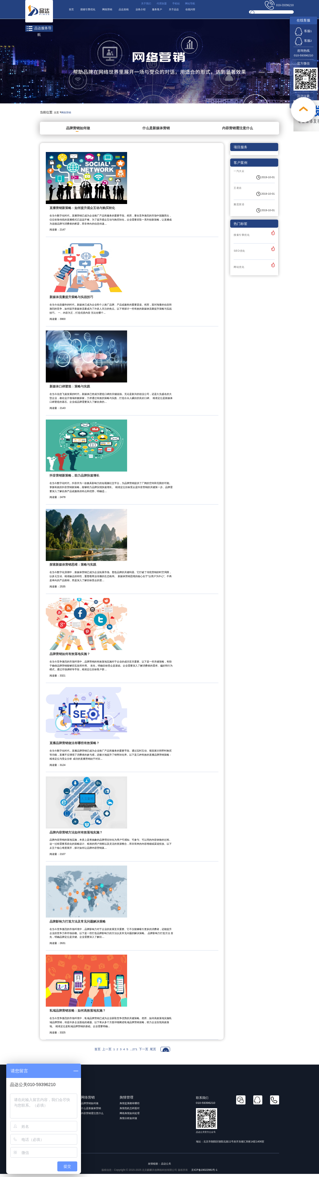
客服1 (303, 31)
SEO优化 (239, 253)
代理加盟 (152, 4)
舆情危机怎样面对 (130, 1111)
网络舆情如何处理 (130, 1116)
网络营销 (121, 12)
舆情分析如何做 (128, 1120)
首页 (72, 12)
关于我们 (133, 4)
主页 (56, 115)
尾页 (153, 1052)
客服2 (303, 40)
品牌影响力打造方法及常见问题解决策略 (78, 924)
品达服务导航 (39, 29)
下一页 (143, 1052)
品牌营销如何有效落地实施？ (70, 656)
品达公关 (166, 1166)
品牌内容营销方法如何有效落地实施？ (76, 835)
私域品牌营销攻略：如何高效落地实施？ (78, 1013)
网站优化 (239, 269)
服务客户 (187, 12)
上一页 (107, 1052)
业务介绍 (165, 12)
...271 (133, 1052)
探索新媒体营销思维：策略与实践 (73, 567)
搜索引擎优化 (95, 12)
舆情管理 (126, 1100)
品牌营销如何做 (78, 130)
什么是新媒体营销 (156, 130)
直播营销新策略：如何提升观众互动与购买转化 (82, 210)
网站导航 (188, 4)
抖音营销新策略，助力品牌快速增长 (74, 478)
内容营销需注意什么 (237, 130)
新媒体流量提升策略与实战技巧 (71, 300)
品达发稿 (143, 12)
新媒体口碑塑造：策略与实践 (70, 389)
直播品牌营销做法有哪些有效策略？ (74, 745)
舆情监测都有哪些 (130, 1106)
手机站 (170, 4)
